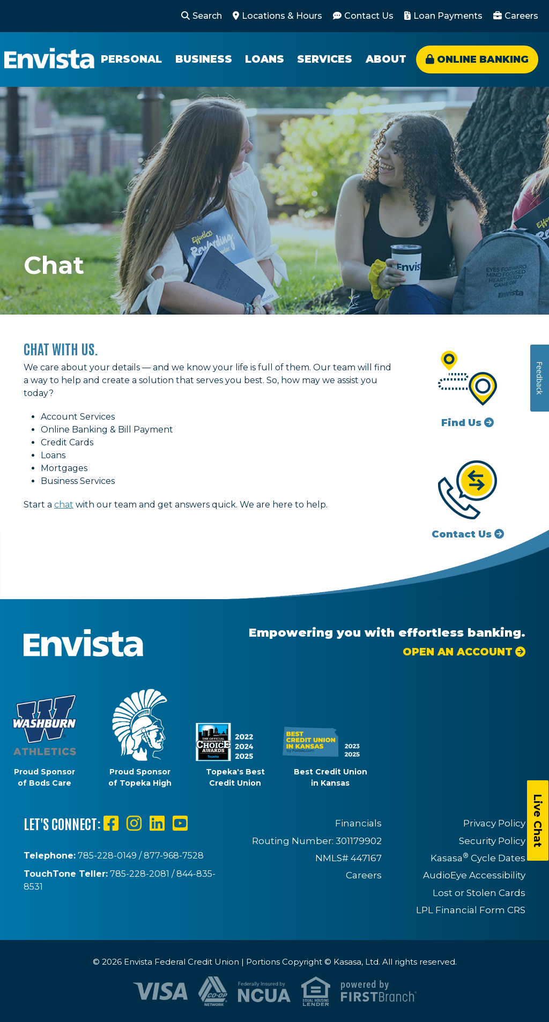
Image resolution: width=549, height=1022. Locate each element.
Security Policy (492, 840)
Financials (358, 823)
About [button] (386, 59)
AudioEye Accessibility (474, 875)
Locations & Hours (282, 16)
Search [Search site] (207, 16)
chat (63, 504)
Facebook (110, 823)
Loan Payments (448, 16)
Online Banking (483, 59)
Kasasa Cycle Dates (478, 858)
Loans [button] (264, 59)
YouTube (180, 823)
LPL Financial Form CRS (470, 910)
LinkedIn (157, 823)
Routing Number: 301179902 (317, 840)
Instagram (134, 823)
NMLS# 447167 (348, 858)
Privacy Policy (494, 823)
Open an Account (458, 652)
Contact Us (369, 16)
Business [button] (203, 59)
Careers (521, 16)
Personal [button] (131, 59)
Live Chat (537, 820)
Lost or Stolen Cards (479, 892)
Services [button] (324, 59)
